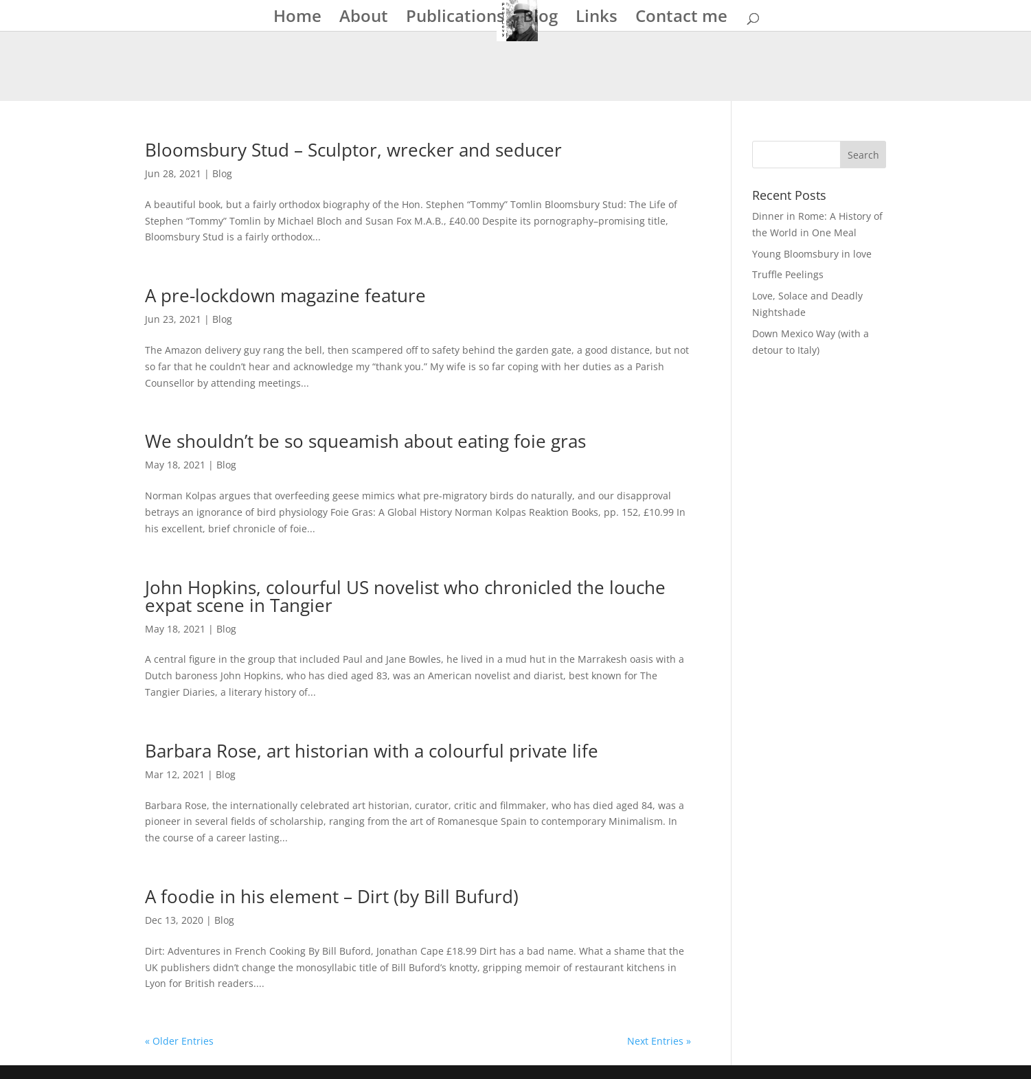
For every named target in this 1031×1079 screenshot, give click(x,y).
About (363, 19)
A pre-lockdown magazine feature (285, 295)
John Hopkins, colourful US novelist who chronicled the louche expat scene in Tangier (405, 596)
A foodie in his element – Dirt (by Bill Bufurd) (332, 896)
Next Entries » (659, 1040)
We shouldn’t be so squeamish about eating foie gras (365, 441)
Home (297, 19)
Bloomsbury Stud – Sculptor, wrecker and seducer (353, 149)
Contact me (681, 19)
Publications (455, 19)
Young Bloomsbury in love (812, 253)
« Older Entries (179, 1040)
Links (597, 19)
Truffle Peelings (788, 274)
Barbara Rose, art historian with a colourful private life (371, 750)
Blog (540, 19)
